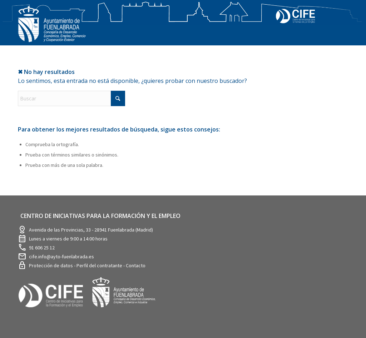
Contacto (135, 265)
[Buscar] (71, 98)
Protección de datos (51, 265)
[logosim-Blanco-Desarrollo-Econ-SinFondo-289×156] (52, 28)
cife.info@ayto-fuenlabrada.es (61, 256)
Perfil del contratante (99, 265)
